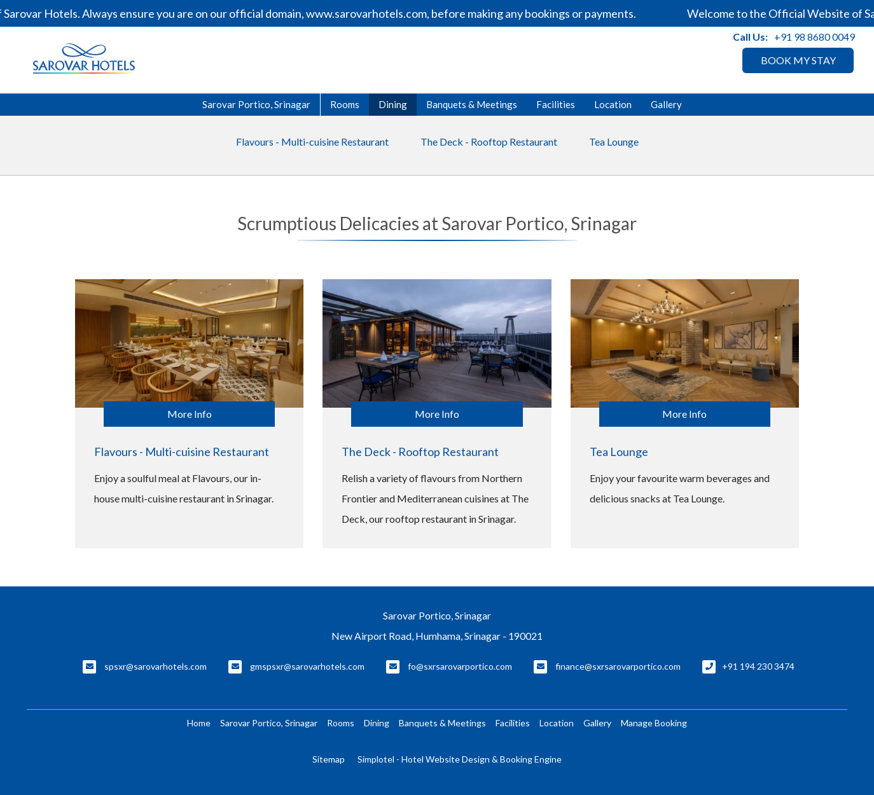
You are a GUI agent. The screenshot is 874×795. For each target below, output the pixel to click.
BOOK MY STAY (798, 60)
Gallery (666, 104)
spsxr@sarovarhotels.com (155, 666)
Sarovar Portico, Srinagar (256, 104)
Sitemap (328, 759)
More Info (189, 414)
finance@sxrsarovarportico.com (618, 666)
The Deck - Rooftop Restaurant (488, 141)
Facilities (555, 104)
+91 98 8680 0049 (814, 37)
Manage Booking (654, 722)
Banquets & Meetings (471, 104)
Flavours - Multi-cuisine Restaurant (312, 141)
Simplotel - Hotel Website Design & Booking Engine (459, 759)
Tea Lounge (614, 141)
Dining (392, 104)
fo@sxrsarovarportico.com (460, 666)
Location (613, 104)
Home (199, 722)
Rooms (344, 104)
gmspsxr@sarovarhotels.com (307, 666)
